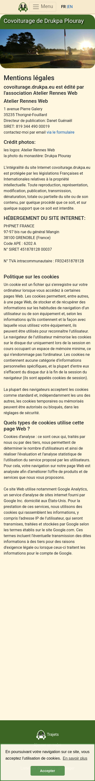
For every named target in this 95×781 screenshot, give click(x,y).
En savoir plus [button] (75, 758)
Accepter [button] (47, 771)
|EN (70, 6)
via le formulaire (60, 132)
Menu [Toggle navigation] (42, 6)
